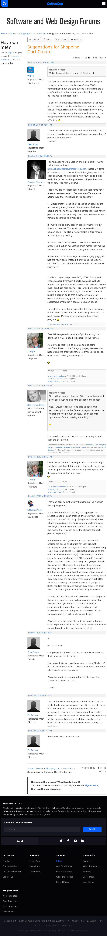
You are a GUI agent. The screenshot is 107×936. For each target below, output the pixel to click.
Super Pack (34, 871)
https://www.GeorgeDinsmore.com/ (62, 324)
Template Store (10, 890)
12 (85, 57)
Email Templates (10, 901)
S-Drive (59, 861)
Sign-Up (92, 829)
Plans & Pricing (63, 882)
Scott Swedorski (35, 405)
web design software (12, 811)
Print (46, 39)
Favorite (76, 39)
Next (101, 57)
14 (92, 57)
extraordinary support (13, 814)
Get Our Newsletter (12, 871)
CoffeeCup (8, 855)
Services (60, 855)
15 (96, 57)
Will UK (31, 76)
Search (34, 39)
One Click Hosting (64, 866)
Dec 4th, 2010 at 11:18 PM (40, 457)
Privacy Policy (63, 931)
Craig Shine (33, 652)
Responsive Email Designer (59, 447)
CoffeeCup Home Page (22, 921)
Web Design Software (56, 921)
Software (34, 855)
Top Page (6, 921)
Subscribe (60, 39)
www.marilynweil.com (57, 376)
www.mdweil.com (55, 381)
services (31, 811)
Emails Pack (34, 861)
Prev (77, 57)
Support (87, 861)
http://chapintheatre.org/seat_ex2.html (67, 168)
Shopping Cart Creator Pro (32, 33)
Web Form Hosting (64, 877)
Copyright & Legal (88, 921)
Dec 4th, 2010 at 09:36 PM (40, 328)
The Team (7, 861)
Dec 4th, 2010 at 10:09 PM (40, 385)
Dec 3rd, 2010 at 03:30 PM (40, 156)
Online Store (40, 921)
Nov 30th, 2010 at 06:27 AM (41, 62)
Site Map (39, 926)
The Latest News (11, 866)
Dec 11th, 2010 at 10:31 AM (40, 696)
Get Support (73, 921)
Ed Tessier (32, 715)
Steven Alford (34, 509)
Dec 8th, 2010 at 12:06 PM (40, 496)
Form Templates (10, 906)
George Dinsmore (36, 182)
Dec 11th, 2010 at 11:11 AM (40, 731)
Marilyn (31, 351)
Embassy (87, 871)
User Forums (88, 877)
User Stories (88, 882)
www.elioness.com (56, 379)
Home (4, 33)
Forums (13, 33)
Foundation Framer (78, 447)
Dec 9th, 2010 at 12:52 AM (40, 633)
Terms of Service (78, 931)
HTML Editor (55, 808)
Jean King (32, 144)
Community (89, 855)
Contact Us (8, 877)
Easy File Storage (64, 871)
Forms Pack (34, 866)
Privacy (101, 921)
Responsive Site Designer (95, 445)
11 (82, 57)
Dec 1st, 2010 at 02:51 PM (40, 125)
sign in (11, 52)
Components (9, 911)
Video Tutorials (90, 866)
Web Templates (10, 896)
